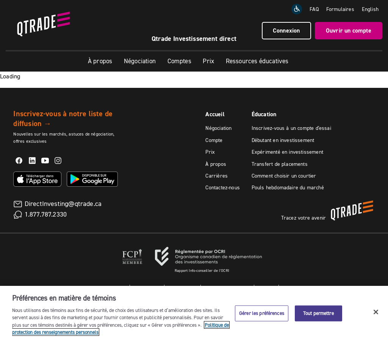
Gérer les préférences (261, 313)
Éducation (264, 114)
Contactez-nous (222, 187)
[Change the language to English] (370, 9)
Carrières (216, 175)
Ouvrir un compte (348, 30)
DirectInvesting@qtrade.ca (63, 204)
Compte (213, 140)
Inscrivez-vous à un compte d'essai (291, 128)
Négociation (140, 61)
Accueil (214, 114)
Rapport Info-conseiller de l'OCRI (202, 270)
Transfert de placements (280, 164)
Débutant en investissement (283, 140)
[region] (194, 313)
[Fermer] (376, 312)
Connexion (286, 30)
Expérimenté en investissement (287, 151)
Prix (208, 61)
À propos (100, 61)
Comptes (179, 61)
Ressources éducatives (257, 61)
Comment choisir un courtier (284, 175)
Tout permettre (318, 313)
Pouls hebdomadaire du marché (288, 187)
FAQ (314, 9)
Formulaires (340, 9)
